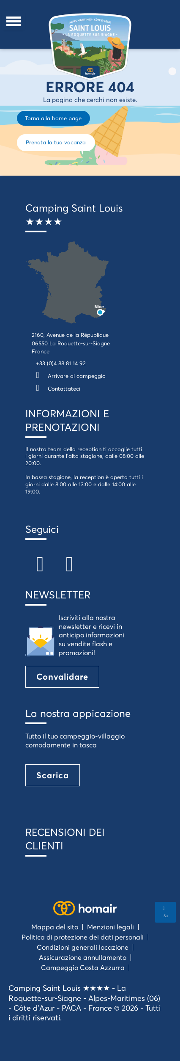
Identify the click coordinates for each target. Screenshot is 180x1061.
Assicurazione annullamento (82, 957)
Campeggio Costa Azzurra (83, 967)
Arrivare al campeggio (69, 376)
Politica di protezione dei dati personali (83, 936)
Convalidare (62, 676)
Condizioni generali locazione (82, 946)
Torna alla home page (53, 118)
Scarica (52, 775)
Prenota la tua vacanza (56, 142)
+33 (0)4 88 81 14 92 (61, 363)
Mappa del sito (54, 926)
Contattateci (56, 388)
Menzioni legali (110, 926)
